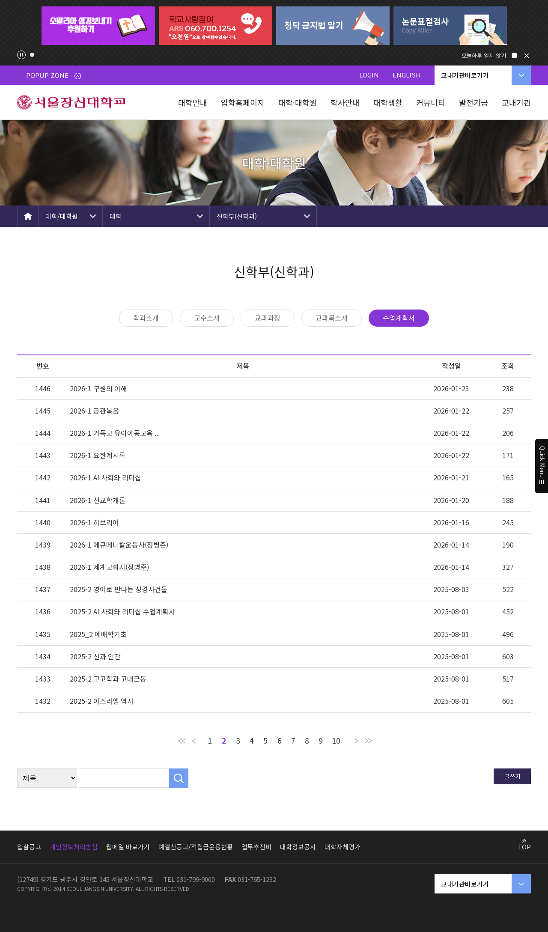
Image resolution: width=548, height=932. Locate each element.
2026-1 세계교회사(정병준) (109, 567)
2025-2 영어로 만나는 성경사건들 (118, 589)
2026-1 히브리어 (94, 522)
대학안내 (192, 102)
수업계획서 (399, 318)
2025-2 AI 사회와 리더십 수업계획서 (122, 611)
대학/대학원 (61, 215)
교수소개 (207, 318)
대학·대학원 (297, 102)
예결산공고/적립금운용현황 (195, 846)
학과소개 (146, 318)
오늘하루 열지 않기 (484, 55)
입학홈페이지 (243, 102)
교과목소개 (332, 318)
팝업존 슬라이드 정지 (21, 55)
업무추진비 (256, 846)
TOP (524, 846)
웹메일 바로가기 (128, 846)
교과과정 (267, 318)
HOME (28, 216)
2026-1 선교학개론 (97, 500)
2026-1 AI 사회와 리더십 (105, 477)
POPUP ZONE (53, 75)
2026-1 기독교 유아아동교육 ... (115, 433)
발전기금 (473, 102)
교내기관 (516, 102)
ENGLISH (407, 74)
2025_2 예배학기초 (98, 634)
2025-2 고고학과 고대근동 (108, 678)
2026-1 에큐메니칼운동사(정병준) (119, 544)
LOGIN (369, 74)
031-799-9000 (195, 879)
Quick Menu (541, 466)
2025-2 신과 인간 (95, 656)
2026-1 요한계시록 (97, 455)
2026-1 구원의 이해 (98, 388)
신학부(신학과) (237, 215)
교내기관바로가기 (465, 75)
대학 (116, 215)
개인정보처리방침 (74, 846)
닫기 (526, 55)
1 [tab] (32, 55)
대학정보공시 (298, 846)
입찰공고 (29, 846)
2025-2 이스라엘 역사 (102, 701)
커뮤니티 (430, 102)
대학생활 (387, 102)
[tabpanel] (98, 25)
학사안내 (345, 102)
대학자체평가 (342, 846)
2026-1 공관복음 (94, 410)
